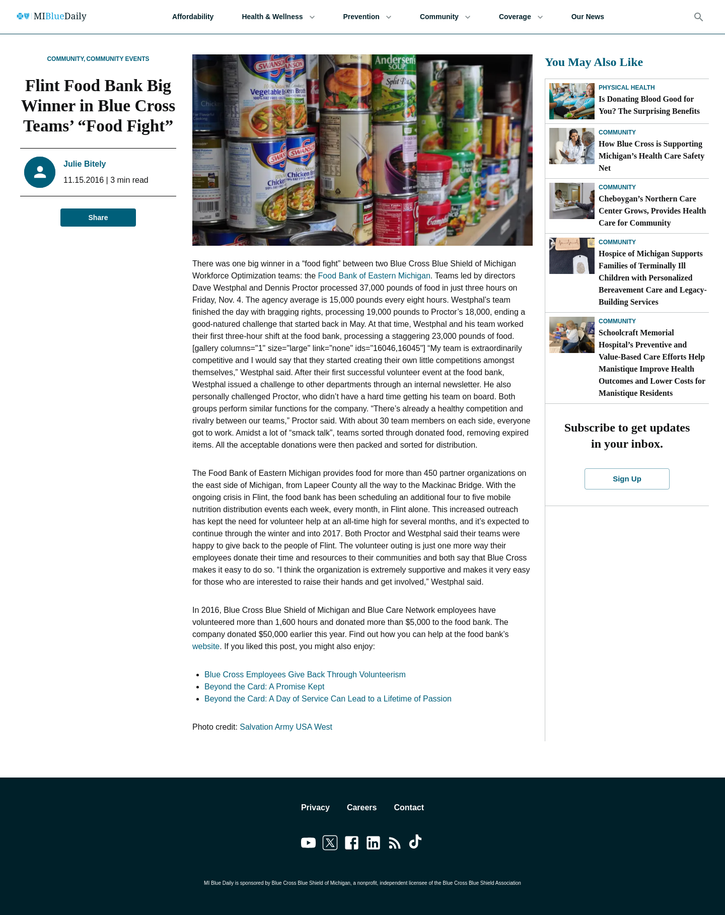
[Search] (699, 17)
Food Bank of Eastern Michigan (374, 275)
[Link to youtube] (308, 844)
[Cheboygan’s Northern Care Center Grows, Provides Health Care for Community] (572, 201)
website (206, 646)
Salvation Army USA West (286, 727)
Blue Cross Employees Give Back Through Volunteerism (305, 674)
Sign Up (627, 479)
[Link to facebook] (351, 844)
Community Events (117, 58)
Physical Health (627, 87)
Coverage (521, 17)
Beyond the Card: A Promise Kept (264, 686)
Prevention (367, 17)
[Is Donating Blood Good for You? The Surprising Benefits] (572, 101)
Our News (587, 17)
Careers (362, 807)
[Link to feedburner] (395, 844)
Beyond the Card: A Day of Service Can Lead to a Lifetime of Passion (328, 698)
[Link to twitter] (330, 844)
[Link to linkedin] (373, 844)
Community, (66, 58)
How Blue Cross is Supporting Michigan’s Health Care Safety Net (651, 155)
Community (445, 17)
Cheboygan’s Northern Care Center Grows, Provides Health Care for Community (652, 210)
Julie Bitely (84, 164)
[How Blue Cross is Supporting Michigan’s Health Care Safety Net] (572, 146)
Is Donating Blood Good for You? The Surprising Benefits (649, 105)
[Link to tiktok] (416, 844)
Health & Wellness (278, 17)
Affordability (193, 17)
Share (98, 217)
